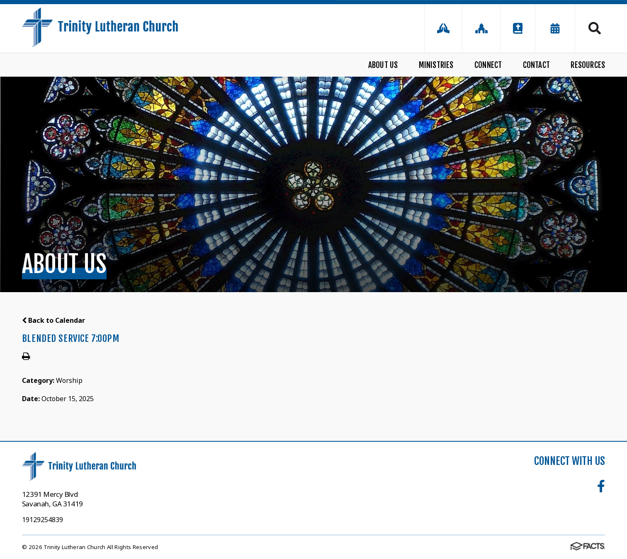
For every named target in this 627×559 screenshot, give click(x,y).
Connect (488, 65)
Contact (536, 65)
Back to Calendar (53, 320)
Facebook (601, 486)
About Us (383, 65)
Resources (588, 65)
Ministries (436, 65)
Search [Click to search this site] (594, 28)
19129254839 (42, 519)
